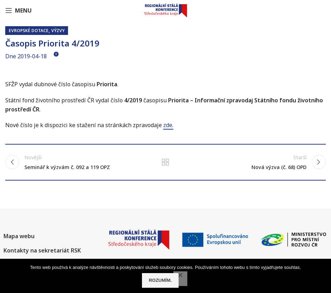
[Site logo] (165, 10)
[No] (180, 278)
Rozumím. (160, 280)
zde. (168, 125)
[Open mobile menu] (18, 10)
